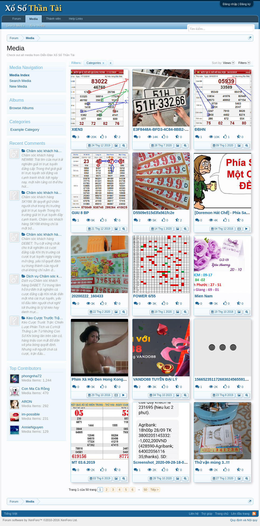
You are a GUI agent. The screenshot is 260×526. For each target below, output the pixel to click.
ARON (27, 402)
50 (145, 489)
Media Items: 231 (35, 419)
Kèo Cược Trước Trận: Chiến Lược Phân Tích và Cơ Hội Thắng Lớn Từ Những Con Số (42, 318)
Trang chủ (221, 513)
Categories (95, 62)
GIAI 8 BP (80, 213)
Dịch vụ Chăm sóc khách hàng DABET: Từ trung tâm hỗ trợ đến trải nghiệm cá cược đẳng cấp (42, 276)
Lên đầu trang (240, 513)
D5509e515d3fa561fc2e (154, 213)
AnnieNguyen (32, 427)
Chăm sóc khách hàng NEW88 (42, 151)
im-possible (31, 414)
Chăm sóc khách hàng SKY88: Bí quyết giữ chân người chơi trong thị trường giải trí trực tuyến (42, 193)
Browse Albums (21, 108)
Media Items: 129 (35, 431)
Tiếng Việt (10, 513)
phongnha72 (32, 376)
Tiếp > (154, 489)
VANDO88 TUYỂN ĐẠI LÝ (155, 379)
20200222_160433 (87, 296)
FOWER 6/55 (144, 296)
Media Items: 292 (35, 406)
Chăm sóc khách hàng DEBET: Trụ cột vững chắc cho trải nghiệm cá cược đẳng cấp (42, 234)
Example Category (24, 130)
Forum (16, 18)
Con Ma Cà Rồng (36, 389)
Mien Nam (204, 296)
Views (229, 63)
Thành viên (53, 18)
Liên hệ (194, 513)
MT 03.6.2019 (83, 462)
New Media (18, 86)
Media (33, 18)
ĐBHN (200, 129)
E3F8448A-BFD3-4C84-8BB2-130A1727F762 (172, 129)
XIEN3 (77, 129)
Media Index (19, 75)
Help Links (76, 18)
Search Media (20, 81)
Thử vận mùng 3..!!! (212, 462)
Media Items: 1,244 (37, 380)
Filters (244, 63)
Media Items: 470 (35, 393)
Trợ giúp (206, 513)
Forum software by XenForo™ (40, 520)
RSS (254, 513)
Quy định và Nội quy (244, 520)
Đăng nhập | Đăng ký (237, 4)
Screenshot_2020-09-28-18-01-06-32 (165, 462)
